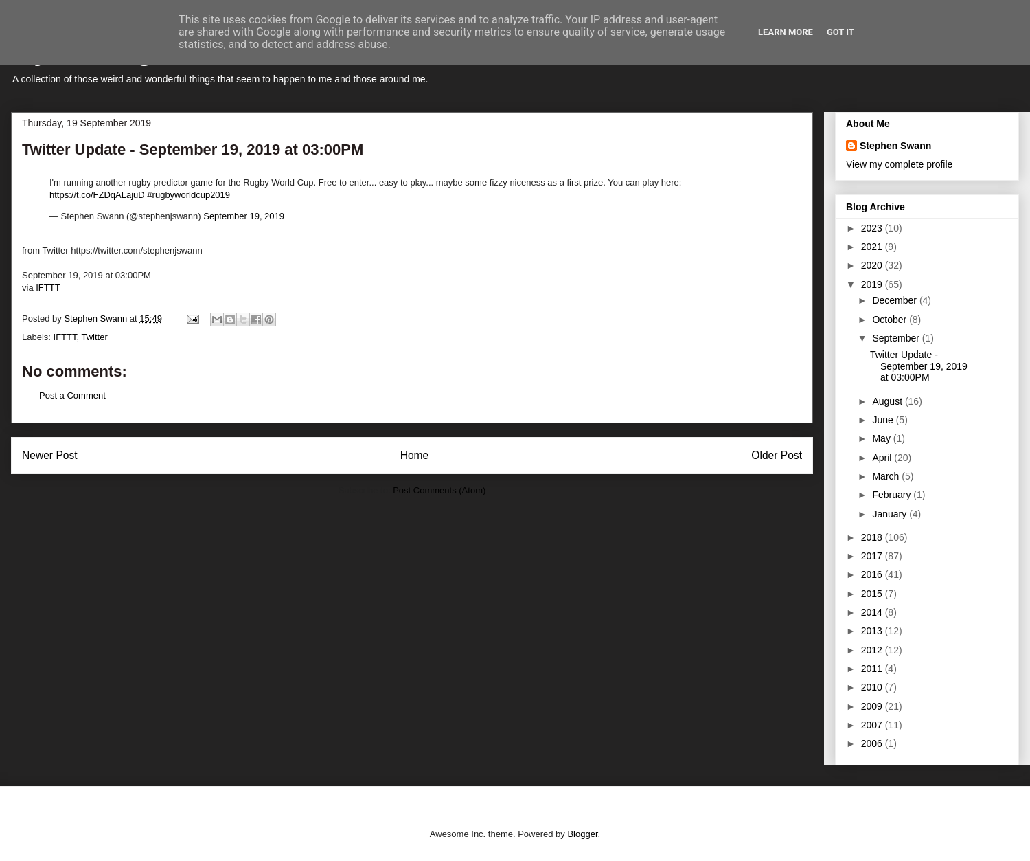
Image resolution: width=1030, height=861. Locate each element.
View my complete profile (899, 164)
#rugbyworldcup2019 (188, 195)
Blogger (582, 834)
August (888, 401)
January (890, 513)
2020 (873, 265)
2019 (873, 284)
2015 (873, 593)
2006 (873, 743)
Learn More (785, 32)
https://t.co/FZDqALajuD (97, 195)
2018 (873, 537)
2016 (873, 574)
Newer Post (50, 455)
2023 (873, 228)
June (883, 419)
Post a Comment (72, 395)
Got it (840, 32)
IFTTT (48, 287)
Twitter (94, 337)
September (897, 338)
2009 (873, 706)
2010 (873, 687)
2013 (873, 630)
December (895, 300)
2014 (873, 612)
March (887, 476)
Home (414, 455)
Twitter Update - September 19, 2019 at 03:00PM (919, 366)
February (892, 494)
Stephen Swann (895, 145)
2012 (873, 650)
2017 (873, 555)
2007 (873, 724)
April (883, 457)
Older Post (776, 455)
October (890, 319)
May (882, 438)
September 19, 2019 (243, 216)
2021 (873, 246)
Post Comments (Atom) (439, 490)
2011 (873, 668)
